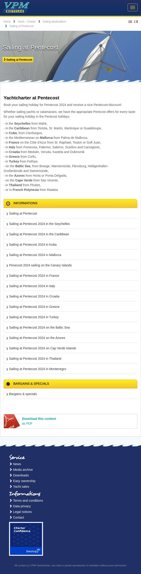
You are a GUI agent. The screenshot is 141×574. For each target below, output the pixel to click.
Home (7, 21)
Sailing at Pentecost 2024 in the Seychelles (39, 224)
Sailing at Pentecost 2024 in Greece (34, 307)
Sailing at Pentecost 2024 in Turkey (34, 317)
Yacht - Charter (27, 21)
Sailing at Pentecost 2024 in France (34, 275)
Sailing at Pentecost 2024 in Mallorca (35, 255)
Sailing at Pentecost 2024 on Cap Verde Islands (42, 348)
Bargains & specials (23, 394)
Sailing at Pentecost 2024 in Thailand (35, 358)
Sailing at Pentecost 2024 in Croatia (34, 296)
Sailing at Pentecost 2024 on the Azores (37, 338)
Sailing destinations (54, 21)
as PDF (39, 421)
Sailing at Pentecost (21, 26)
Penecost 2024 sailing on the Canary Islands (40, 265)
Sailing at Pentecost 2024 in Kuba (33, 244)
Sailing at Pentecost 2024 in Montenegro (37, 369)
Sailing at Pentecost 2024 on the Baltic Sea (39, 327)
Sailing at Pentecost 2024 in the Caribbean (39, 234)
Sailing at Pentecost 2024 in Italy (32, 286)
